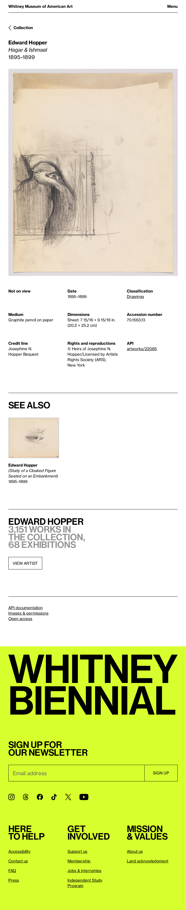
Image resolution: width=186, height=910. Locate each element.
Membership (78, 861)
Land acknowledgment (147, 861)
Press (13, 880)
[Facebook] (40, 797)
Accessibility (19, 851)
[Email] (76, 773)
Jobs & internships (84, 870)
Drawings (135, 296)
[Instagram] (11, 797)
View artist (25, 563)
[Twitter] (68, 797)
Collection (23, 27)
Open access (20, 618)
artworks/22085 (142, 348)
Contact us (18, 861)
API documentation (25, 607)
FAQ (12, 870)
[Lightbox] (93, 172)
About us (135, 851)
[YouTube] (83, 797)
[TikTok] (54, 797)
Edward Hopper (27, 42)
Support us (77, 851)
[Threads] (26, 797)
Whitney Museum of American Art (40, 6)
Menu (172, 6)
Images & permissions (28, 613)
